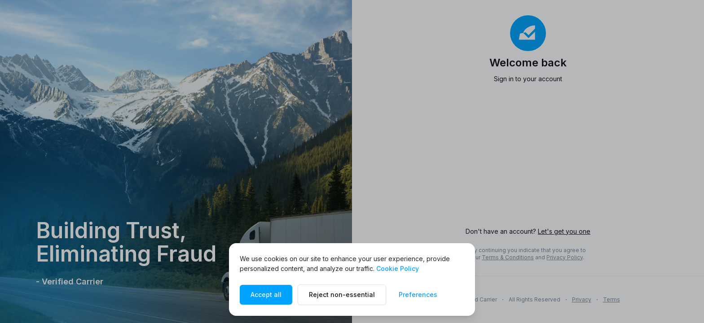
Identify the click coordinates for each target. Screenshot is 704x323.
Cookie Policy (397, 268)
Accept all (266, 294)
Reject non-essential (342, 294)
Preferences (418, 294)
